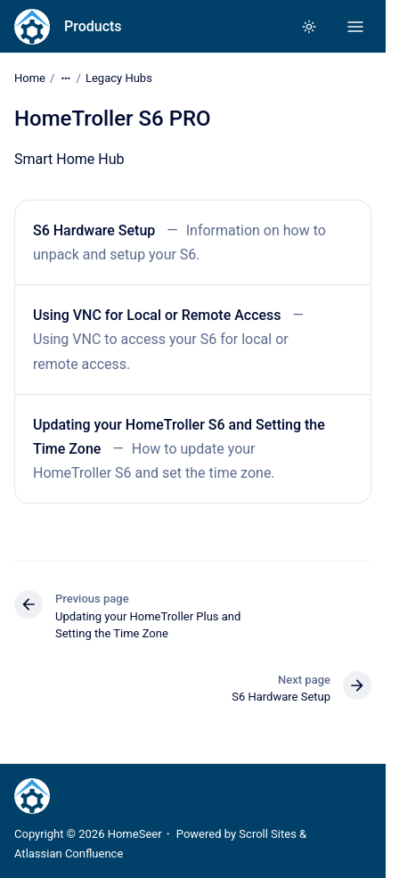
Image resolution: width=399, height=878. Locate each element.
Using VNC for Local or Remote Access (157, 315)
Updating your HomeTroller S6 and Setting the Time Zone (179, 436)
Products (93, 26)
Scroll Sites (268, 834)
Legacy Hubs (119, 78)
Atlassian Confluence (68, 853)
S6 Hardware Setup (94, 230)
